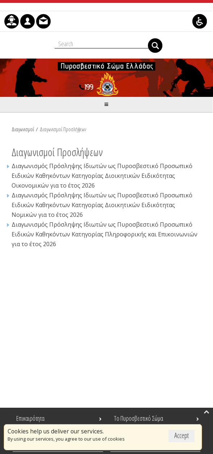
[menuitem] (12, 21)
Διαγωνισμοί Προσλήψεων (63, 129)
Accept (181, 435)
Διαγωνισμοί (23, 129)
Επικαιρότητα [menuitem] (30, 418)
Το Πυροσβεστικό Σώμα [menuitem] (138, 418)
